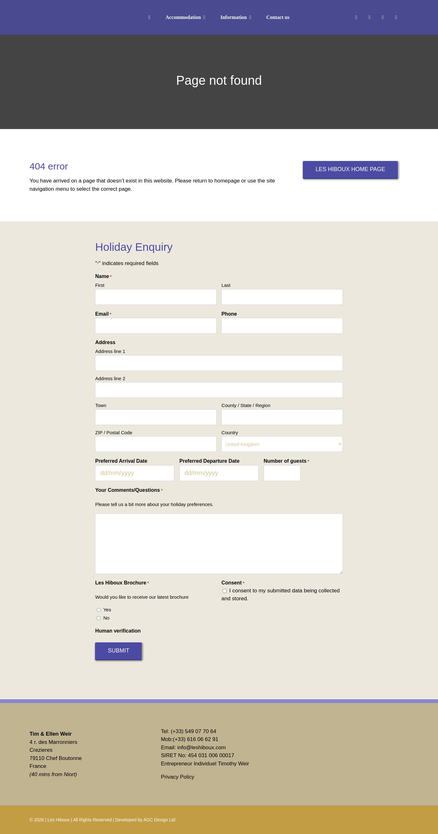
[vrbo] (323, 737)
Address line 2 (110, 378)
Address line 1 (110, 351)
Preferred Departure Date (209, 461)
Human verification (118, 630)
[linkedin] (383, 17)
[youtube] (396, 17)
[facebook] (356, 17)
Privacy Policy (177, 777)
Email (103, 314)
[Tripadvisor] (323, 763)
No (106, 618)
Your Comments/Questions (128, 490)
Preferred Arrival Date (121, 461)
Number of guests (286, 461)
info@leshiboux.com (201, 747)
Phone (229, 314)
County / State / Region (245, 405)
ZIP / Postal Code (113, 432)
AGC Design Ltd (159, 819)
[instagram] (369, 17)
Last (225, 285)
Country (229, 432)
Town (100, 405)
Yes (107, 609)
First (99, 285)
